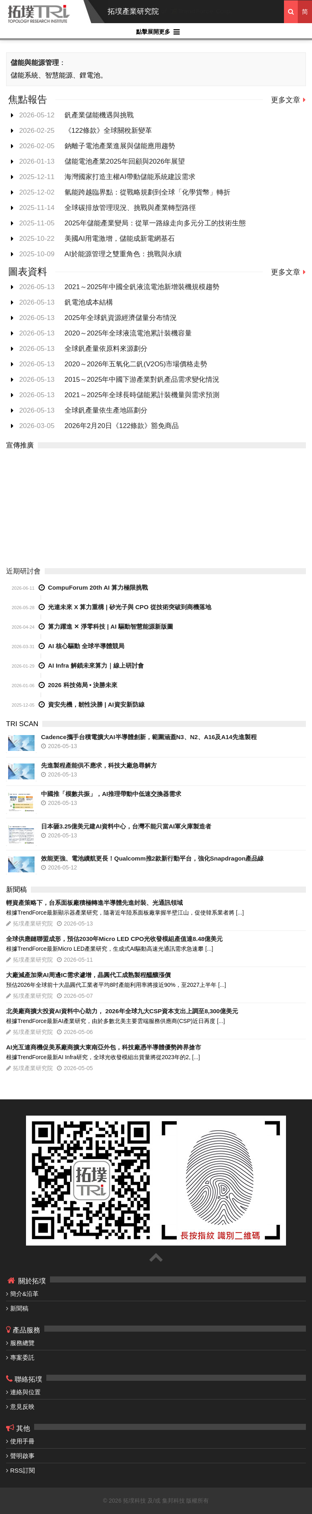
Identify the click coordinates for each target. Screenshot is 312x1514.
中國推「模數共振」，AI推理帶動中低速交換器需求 (111, 793)
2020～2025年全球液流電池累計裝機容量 (128, 333)
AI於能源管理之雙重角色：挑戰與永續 (123, 254)
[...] (240, 912)
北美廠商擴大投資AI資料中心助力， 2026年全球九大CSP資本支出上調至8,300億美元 (122, 1011)
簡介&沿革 (24, 1293)
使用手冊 (22, 1441)
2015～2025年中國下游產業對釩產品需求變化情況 (142, 379)
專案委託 (22, 1357)
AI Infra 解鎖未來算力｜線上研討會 (96, 665)
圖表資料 (27, 271)
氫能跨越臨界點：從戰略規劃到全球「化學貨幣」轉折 (147, 192)
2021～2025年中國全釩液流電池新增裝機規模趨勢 (142, 287)
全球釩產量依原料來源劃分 (106, 349)
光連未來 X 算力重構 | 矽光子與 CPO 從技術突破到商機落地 (129, 606)
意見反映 (22, 1406)
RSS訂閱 (22, 1470)
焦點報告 (27, 99)
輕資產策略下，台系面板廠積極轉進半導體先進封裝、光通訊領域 (94, 902)
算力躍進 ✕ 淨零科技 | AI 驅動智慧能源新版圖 (110, 626)
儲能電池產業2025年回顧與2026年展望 (125, 161)
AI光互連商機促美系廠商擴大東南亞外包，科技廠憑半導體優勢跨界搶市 (103, 1047)
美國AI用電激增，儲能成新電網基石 (120, 238)
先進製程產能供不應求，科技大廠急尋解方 (99, 765)
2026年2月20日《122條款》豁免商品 (122, 426)
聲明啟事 (22, 1455)
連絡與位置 (25, 1392)
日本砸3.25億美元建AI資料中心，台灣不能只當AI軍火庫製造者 (126, 826)
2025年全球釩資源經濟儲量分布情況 (121, 318)
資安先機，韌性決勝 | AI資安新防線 (96, 704)
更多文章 (285, 100)
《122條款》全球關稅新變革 (108, 130)
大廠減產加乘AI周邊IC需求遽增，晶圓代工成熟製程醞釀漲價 (88, 974)
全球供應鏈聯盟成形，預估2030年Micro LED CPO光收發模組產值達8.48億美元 (114, 938)
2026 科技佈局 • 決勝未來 (82, 684)
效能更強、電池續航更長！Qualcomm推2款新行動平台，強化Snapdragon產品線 (152, 858)
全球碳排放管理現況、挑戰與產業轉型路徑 (130, 208)
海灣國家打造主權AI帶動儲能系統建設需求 (130, 177)
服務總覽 (22, 1342)
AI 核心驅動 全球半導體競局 (86, 645)
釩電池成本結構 (89, 302)
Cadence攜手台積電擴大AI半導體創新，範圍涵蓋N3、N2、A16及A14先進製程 (149, 736)
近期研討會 (23, 571)
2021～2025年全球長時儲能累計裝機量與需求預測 (142, 395)
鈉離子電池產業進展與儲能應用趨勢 (120, 146)
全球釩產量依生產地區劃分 (106, 410)
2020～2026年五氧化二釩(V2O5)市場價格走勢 (136, 364)
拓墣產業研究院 (133, 11)
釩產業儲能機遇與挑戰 (99, 115)
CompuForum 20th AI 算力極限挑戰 (98, 587)
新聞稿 (19, 1308)
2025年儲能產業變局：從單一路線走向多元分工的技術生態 (155, 223)
